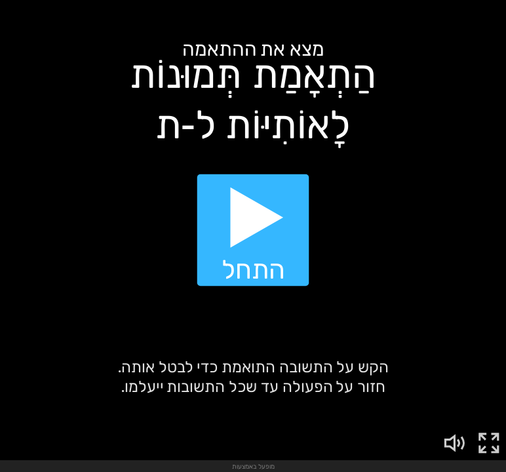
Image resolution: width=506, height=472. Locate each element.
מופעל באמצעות (253, 466)
